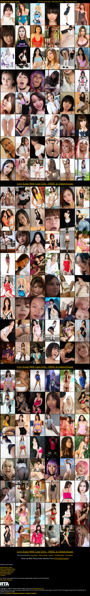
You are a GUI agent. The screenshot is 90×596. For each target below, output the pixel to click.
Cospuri (51, 555)
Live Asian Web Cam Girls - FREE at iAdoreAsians (45, 183)
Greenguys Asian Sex (6, 572)
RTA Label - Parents (6, 580)
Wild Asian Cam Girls (44, 1)
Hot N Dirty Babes (5, 574)
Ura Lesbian (69, 555)
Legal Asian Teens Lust (7, 570)
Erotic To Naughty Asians (7, 569)
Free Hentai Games (71, 1)
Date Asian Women (58, 1)
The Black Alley (59, 555)
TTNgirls (2, 575)
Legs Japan (34, 555)
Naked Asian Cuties (6, 567)
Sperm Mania (43, 555)
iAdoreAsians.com (38, 588)
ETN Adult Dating (61, 558)
